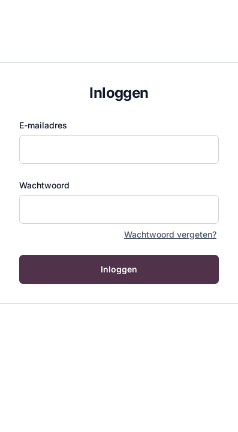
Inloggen (119, 269)
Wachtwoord (44, 185)
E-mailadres (43, 125)
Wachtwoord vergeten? (170, 234)
